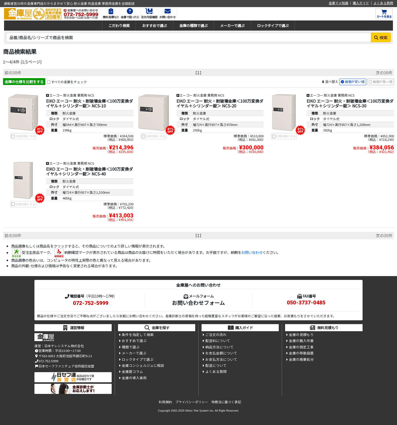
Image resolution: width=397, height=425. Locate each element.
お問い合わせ (252, 252)
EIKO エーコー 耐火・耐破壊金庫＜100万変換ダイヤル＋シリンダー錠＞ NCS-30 (350, 103)
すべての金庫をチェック (69, 81)
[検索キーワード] (188, 37)
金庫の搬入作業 (301, 340)
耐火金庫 (69, 113)
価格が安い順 (355, 81)
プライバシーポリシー (191, 401)
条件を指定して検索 (138, 334)
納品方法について (219, 346)
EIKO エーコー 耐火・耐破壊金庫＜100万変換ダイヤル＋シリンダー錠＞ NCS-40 (89, 171)
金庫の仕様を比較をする (24, 81)
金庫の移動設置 (301, 352)
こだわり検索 (119, 25)
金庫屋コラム (132, 371)
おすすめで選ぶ (154, 25)
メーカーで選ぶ (232, 25)
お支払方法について (221, 359)
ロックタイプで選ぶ (273, 25)
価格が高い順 (382, 81)
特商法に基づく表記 (226, 401)
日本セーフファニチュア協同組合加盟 (64, 366)
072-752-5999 (90, 303)
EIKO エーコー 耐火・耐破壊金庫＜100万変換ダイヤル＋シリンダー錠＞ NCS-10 (89, 103)
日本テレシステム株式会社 (64, 345)
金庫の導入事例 (134, 377)
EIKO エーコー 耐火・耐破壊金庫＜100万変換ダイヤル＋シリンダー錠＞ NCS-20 (219, 103)
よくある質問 (383, 3)
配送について (216, 365)
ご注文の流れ (216, 334)
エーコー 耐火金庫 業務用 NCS (71, 95)
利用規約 (165, 401)
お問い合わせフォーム (198, 302)
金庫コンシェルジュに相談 (143, 365)
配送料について (217, 340)
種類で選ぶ (131, 346)
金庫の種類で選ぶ (193, 25)
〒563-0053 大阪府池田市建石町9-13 (63, 355)
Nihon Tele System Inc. (199, 410)
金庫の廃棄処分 (301, 359)
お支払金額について (221, 352)
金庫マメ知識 (338, 3)
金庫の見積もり (301, 334)
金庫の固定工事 (301, 346)
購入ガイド (361, 3)
